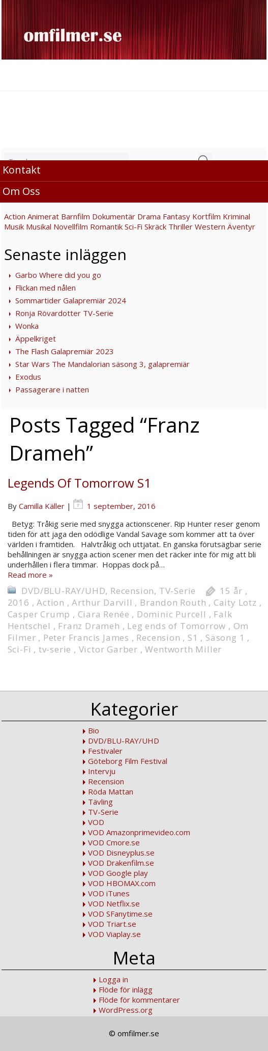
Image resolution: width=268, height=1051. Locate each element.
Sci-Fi (133, 226)
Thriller (180, 226)
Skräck (155, 226)
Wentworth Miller (183, 649)
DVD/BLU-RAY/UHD (63, 590)
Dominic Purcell (171, 614)
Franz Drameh (89, 626)
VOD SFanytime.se (120, 913)
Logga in (113, 979)
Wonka (27, 326)
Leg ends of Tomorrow (176, 626)
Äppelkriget (35, 338)
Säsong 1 (225, 637)
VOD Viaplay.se (114, 934)
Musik (14, 226)
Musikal (38, 226)
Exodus (28, 377)
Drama (149, 216)
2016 (18, 602)
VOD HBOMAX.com (122, 883)
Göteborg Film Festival (127, 761)
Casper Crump (39, 614)
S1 (193, 637)
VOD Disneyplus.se (121, 852)
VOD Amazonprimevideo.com (139, 832)
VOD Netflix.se (114, 903)
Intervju (101, 771)
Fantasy (176, 216)
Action (14, 216)
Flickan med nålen (45, 287)
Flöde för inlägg (126, 989)
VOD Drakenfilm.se (121, 863)
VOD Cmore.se (114, 842)
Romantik (106, 226)
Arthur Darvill (102, 602)
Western (210, 226)
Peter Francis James (86, 637)
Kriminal (236, 216)
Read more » (30, 575)
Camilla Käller (42, 506)
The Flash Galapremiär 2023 (64, 351)
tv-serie (55, 649)
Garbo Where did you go (58, 275)
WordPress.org (126, 1010)
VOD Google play (118, 873)
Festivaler (105, 751)
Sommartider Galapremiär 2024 (70, 300)
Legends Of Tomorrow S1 (79, 482)
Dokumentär (113, 216)
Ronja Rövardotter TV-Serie (64, 313)
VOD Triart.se (112, 924)
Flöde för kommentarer (139, 1000)
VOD (96, 822)
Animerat (43, 216)
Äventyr (241, 226)
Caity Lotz (235, 602)
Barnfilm (75, 216)
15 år (231, 590)
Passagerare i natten (52, 389)
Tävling (100, 802)
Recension (132, 590)
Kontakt (22, 170)
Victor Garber (108, 649)
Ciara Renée (104, 614)
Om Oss (21, 191)
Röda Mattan (110, 791)
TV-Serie (177, 590)
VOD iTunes (109, 893)
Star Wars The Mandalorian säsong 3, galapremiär (102, 364)
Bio (93, 730)
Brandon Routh (173, 602)
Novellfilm (70, 226)
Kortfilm (206, 216)
